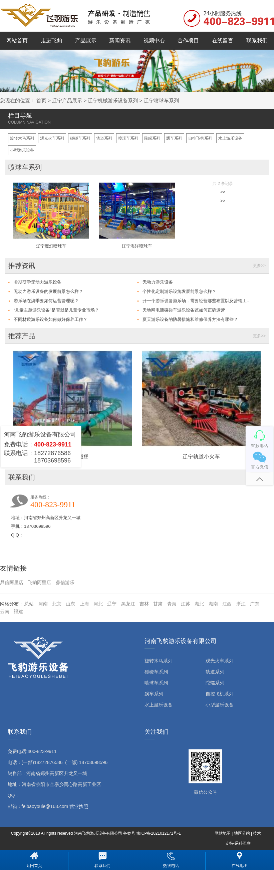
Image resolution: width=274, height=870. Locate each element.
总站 (29, 603)
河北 (98, 603)
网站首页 (17, 40)
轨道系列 (104, 138)
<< (222, 192)
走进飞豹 (51, 40)
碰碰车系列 (80, 138)
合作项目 (188, 40)
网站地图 (223, 833)
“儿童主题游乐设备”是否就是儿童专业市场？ (56, 310)
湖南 (213, 603)
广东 (254, 603)
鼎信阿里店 (11, 582)
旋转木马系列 (22, 138)
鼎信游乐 (65, 582)
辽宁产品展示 (67, 100)
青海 (172, 603)
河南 (43, 603)
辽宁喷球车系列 (161, 100)
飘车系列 (174, 138)
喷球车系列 (128, 138)
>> (222, 200)
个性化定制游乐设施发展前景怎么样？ (179, 291)
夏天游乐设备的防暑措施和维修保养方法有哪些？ (190, 319)
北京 (56, 603)
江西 (227, 603)
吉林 (144, 603)
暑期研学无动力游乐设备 (37, 282)
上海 (84, 603)
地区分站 (242, 833)
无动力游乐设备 (158, 282)
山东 (70, 603)
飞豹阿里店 (39, 582)
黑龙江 (128, 603)
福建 (18, 611)
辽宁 (111, 603)
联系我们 (257, 40)
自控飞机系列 (200, 138)
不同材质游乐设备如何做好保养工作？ (50, 319)
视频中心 (154, 40)
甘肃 (158, 603)
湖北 (199, 603)
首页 (41, 100)
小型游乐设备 (22, 150)
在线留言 (222, 40)
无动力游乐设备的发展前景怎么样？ (48, 291)
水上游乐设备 (230, 138)
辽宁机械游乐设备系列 (113, 100)
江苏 (185, 603)
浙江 (241, 603)
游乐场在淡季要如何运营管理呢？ (46, 300)
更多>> (259, 265)
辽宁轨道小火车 (201, 456)
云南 (4, 611)
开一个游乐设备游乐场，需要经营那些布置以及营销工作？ (198, 300)
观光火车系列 (52, 138)
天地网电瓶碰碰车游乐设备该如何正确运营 (184, 310)
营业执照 (78, 806)
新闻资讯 (119, 40)
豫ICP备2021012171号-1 (158, 833)
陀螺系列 (152, 138)
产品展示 (85, 40)
